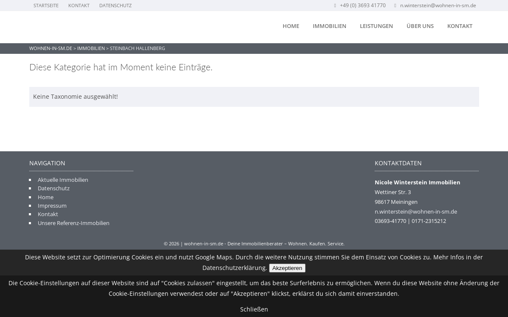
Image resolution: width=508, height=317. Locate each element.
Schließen (254, 309)
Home (291, 26)
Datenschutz (115, 5)
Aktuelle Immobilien (63, 180)
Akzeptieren (287, 268)
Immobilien (329, 26)
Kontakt (79, 5)
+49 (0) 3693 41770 (359, 5)
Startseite (46, 5)
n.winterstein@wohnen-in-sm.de (434, 5)
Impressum (52, 205)
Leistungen (376, 26)
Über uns (420, 26)
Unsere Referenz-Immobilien (73, 223)
